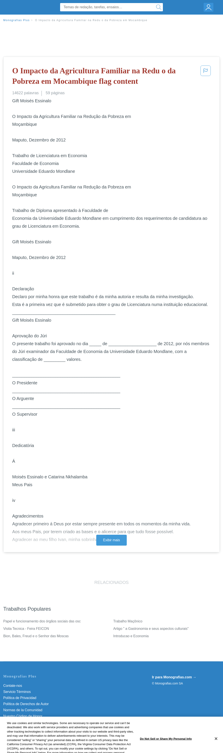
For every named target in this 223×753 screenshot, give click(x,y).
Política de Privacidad (19, 698)
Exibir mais (111, 540)
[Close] (216, 746)
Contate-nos (12, 685)
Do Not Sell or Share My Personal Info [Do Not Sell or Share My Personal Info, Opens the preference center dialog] (166, 746)
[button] (205, 77)
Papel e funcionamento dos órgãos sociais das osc (42, 621)
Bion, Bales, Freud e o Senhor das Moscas (36, 636)
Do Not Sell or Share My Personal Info (32, 722)
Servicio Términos (17, 692)
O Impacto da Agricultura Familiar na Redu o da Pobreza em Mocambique (91, 20)
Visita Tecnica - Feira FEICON (26, 628)
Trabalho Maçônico (127, 621)
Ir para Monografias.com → (174, 677)
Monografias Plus (16, 20)
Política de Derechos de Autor (26, 704)
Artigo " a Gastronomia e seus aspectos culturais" (151, 628)
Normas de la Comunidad (22, 710)
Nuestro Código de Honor (22, 716)
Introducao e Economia (131, 636)
